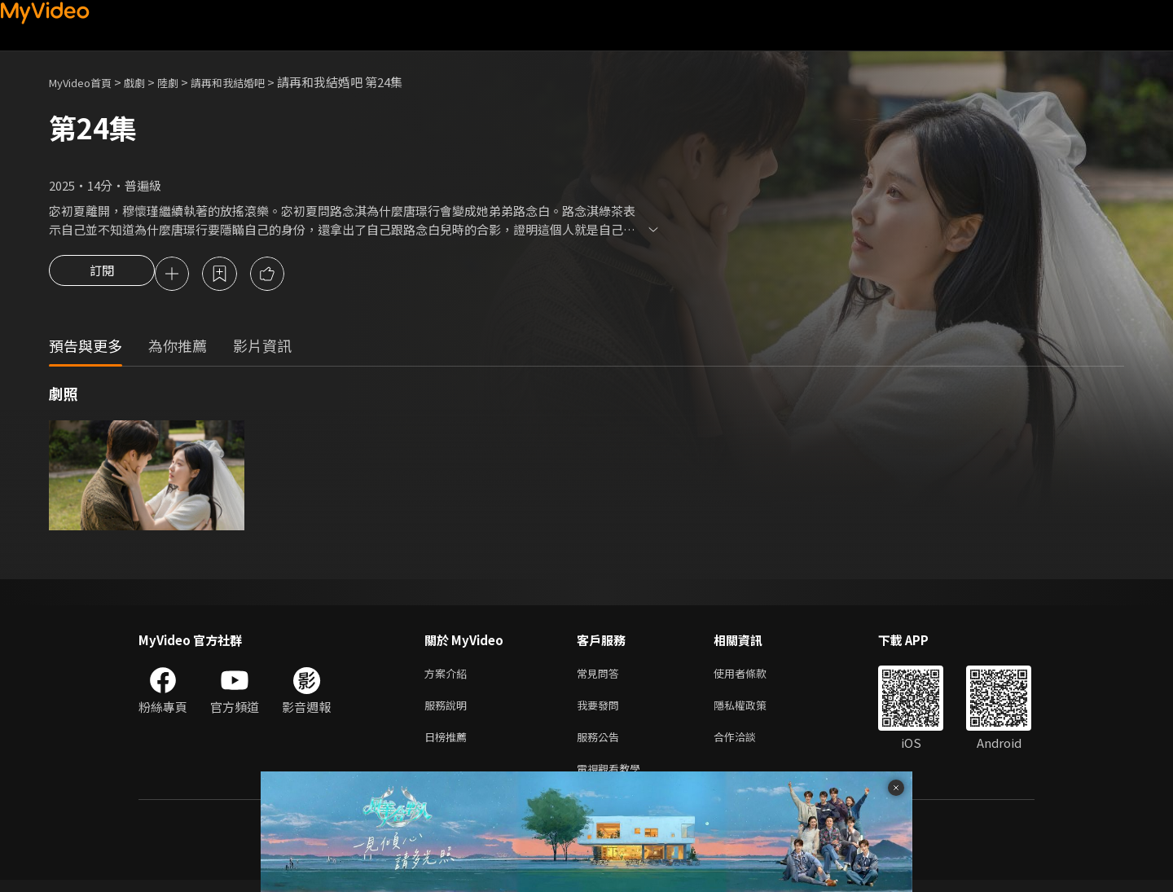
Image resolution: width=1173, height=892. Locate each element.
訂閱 (101, 275)
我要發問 (601, 710)
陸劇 (184, 81)
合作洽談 (747, 745)
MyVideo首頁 (86, 81)
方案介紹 (448, 676)
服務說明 (448, 710)
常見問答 (601, 676)
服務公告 (601, 745)
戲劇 (147, 81)
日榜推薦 (448, 745)
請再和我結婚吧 (251, 81)
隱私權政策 (753, 710)
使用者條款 (753, 676)
